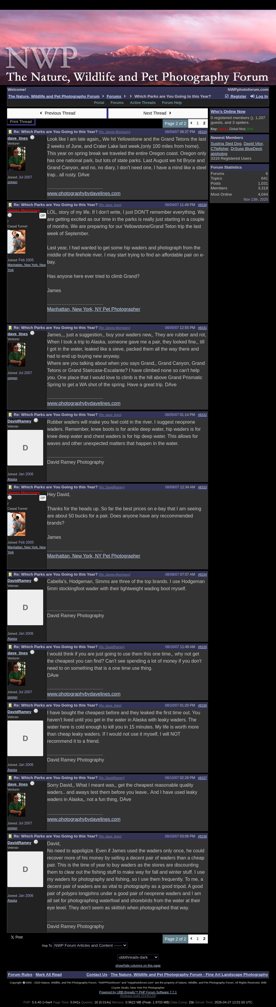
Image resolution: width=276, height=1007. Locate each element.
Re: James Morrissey (115, 132)
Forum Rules (20, 974)
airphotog (219, 153)
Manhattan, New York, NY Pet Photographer (93, 309)
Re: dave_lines (110, 205)
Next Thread (158, 113)
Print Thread (21, 121)
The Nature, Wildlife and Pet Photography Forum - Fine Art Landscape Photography (189, 974)
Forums (114, 96)
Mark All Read (49, 974)
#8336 (202, 705)
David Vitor (253, 143)
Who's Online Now (228, 111)
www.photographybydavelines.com (83, 193)
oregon (12, 182)
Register (235, 96)
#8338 (202, 836)
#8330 (202, 205)
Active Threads (143, 103)
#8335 (202, 647)
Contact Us (96, 974)
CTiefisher (220, 148)
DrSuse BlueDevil (246, 148)
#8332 (202, 415)
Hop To (47, 945)
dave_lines (17, 138)
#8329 (202, 132)
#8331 (202, 328)
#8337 (202, 778)
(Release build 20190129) (138, 996)
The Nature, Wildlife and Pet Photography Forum (53, 96)
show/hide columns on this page (138, 965)
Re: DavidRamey (112, 487)
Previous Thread (56, 113)
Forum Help (172, 103)
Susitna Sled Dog (226, 143)
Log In (259, 96)
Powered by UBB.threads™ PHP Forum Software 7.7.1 (138, 992)
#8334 (202, 574)
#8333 (202, 487)
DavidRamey (19, 421)
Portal (99, 103)
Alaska (12, 479)
